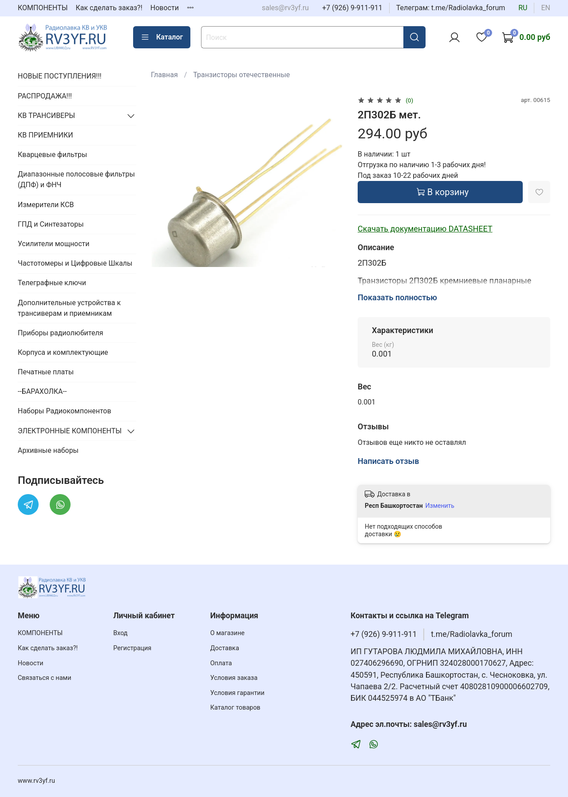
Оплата (221, 663)
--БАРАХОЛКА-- (42, 391)
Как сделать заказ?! (109, 8)
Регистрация (132, 648)
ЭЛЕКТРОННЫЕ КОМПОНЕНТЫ (70, 431)
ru (522, 8)
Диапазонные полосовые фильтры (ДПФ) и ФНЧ (76, 179)
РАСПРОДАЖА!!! (45, 96)
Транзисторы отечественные (241, 75)
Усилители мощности (54, 243)
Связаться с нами (44, 678)
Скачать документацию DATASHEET (425, 228)
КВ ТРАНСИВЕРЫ (46, 115)
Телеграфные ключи (52, 283)
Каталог (162, 37)
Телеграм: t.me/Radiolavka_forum (450, 8)
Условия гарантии (237, 693)
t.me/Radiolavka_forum (471, 634)
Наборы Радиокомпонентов (64, 411)
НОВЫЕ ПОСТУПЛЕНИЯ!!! (60, 76)
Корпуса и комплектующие (63, 352)
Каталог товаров (235, 707)
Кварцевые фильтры (52, 154)
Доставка (224, 648)
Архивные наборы (48, 450)
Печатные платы (46, 372)
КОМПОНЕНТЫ (43, 8)
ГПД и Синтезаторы (51, 224)
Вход (120, 633)
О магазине (227, 633)
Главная (164, 75)
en (545, 8)
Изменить (440, 505)
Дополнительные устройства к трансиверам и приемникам (69, 308)
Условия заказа (234, 678)
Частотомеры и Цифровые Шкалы (75, 263)
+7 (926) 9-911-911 (352, 8)
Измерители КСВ (46, 204)
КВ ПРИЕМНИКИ (45, 135)
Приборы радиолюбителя (60, 333)
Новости (164, 8)
